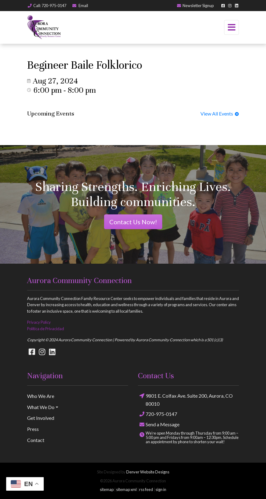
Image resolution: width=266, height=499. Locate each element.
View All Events (219, 113)
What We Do (40, 407)
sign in (160, 489)
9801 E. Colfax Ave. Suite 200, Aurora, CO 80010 (185, 399)
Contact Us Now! (133, 221)
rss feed (146, 489)
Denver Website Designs (147, 471)
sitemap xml (126, 489)
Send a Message (158, 424)
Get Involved (40, 418)
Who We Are (40, 396)
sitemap (107, 489)
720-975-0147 (157, 414)
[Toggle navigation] (231, 27)
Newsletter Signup (195, 5)
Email (80, 5)
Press (33, 429)
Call (46, 5)
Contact (35, 440)
